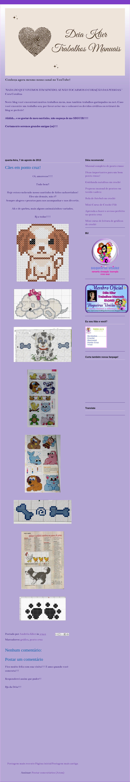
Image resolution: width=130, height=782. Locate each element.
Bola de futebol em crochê (100, 198)
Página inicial (43, 763)
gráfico (24, 639)
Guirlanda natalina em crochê (103, 182)
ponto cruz (36, 639)
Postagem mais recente (21, 763)
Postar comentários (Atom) (48, 772)
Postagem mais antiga (65, 763)
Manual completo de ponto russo (104, 166)
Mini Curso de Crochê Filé (101, 204)
